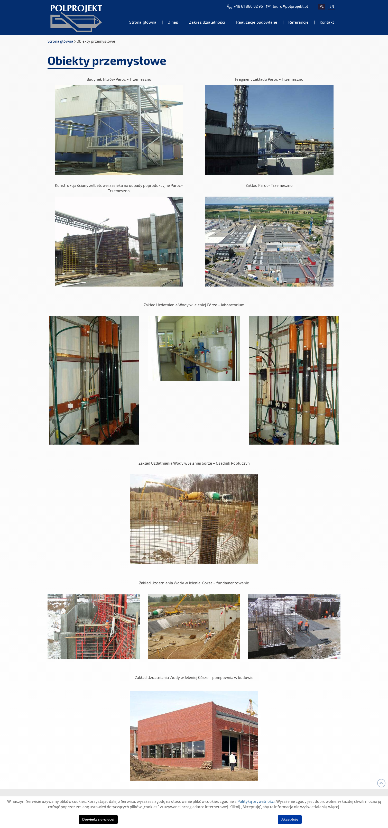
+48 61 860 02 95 (248, 6)
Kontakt (327, 22)
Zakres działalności (207, 22)
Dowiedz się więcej (98, 819)
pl (322, 6)
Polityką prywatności (256, 802)
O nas (173, 22)
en (331, 6)
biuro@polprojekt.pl (290, 6)
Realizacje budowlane (256, 22)
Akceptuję (289, 819)
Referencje (298, 22)
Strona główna (142, 22)
